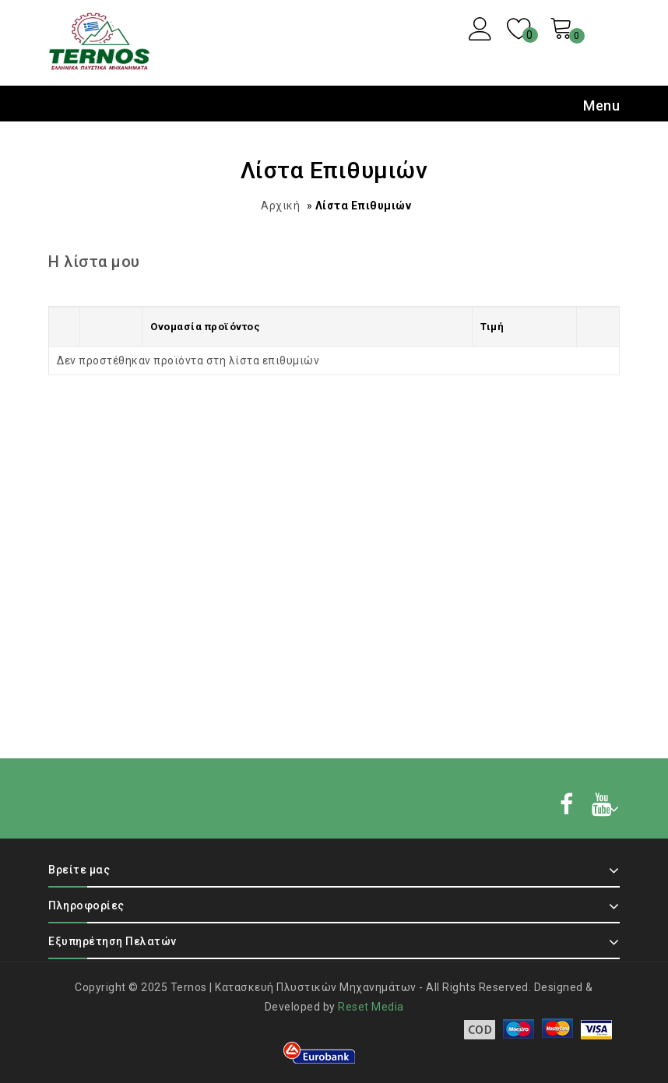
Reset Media (371, 1006)
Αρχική (280, 205)
